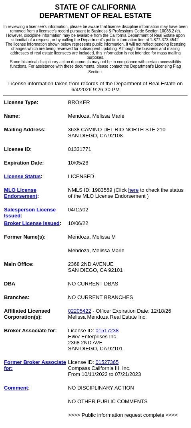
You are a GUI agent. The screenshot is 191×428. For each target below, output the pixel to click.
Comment (16, 388)
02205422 (79, 311)
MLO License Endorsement (20, 193)
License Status (22, 176)
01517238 (107, 331)
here (133, 190)
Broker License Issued (32, 223)
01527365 (107, 362)
